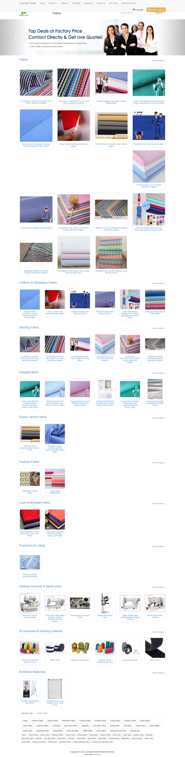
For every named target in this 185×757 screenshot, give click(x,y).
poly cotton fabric (71, 726)
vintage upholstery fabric (81, 742)
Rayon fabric (155, 726)
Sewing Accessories (118, 731)
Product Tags (42, 713)
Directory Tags (27, 713)
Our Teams (113, 3)
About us (64, 3)
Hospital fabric (29, 372)
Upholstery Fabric (65, 742)
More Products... (159, 60)
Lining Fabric (115, 721)
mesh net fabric (73, 731)
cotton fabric (28, 726)
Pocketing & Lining (32, 545)
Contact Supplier (156, 10)
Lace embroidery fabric (35, 502)
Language (139, 10)
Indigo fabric (58, 731)
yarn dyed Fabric (99, 726)
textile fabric (115, 726)
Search (159, 13)
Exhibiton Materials (32, 672)
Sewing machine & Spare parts (40, 586)
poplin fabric (28, 731)
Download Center (129, 3)
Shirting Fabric (29, 327)
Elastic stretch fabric (33, 417)
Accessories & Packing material (40, 631)
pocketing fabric (42, 731)
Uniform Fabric (38, 721)
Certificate (76, 3)
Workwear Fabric (69, 721)
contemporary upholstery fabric (102, 742)
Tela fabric (128, 726)
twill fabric (56, 726)
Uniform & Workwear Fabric (38, 282)
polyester (85, 726)
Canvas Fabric (85, 721)
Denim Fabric (52, 721)
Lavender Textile (27, 3)
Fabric (23, 59)
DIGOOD (97, 754)
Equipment (88, 3)
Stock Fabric (145, 721)
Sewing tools (135, 731)
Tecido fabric (141, 726)
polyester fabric (42, 726)
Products (53, 3)
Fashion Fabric (29, 461)
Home (42, 3)
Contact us (101, 3)
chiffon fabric (88, 731)
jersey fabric (101, 731)
